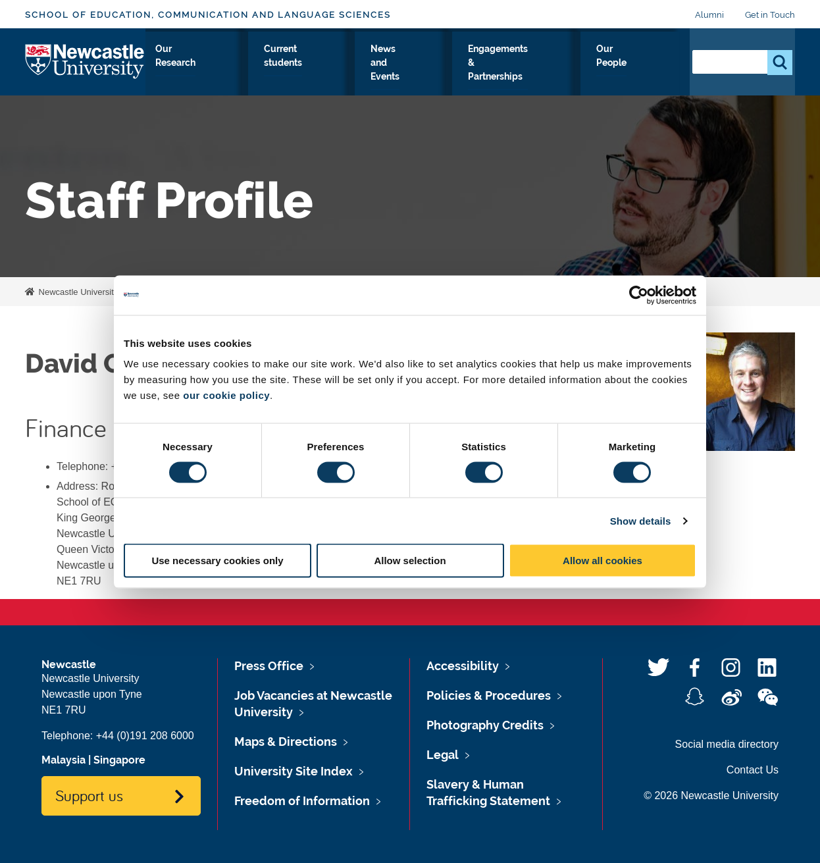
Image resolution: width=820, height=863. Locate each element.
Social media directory (727, 744)
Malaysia (63, 760)
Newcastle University (77, 292)
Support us (89, 795)
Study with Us (231, 71)
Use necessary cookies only (217, 560)
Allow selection (410, 560)
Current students (374, 71)
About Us (171, 71)
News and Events (455, 71)
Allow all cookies (602, 560)
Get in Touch (770, 15)
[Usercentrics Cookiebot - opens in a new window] (638, 295)
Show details (640, 520)
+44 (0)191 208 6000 (145, 735)
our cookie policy (226, 395)
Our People (650, 71)
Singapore (119, 760)
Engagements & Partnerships (558, 71)
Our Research (300, 71)
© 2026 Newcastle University (711, 795)
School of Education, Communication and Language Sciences (208, 15)
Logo (85, 69)
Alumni (709, 15)
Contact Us (753, 769)
